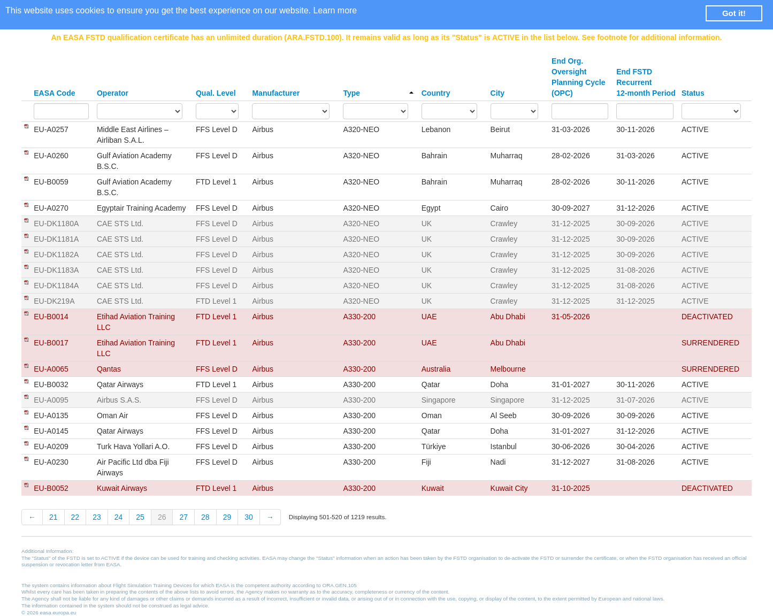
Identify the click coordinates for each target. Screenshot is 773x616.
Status (693, 93)
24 (118, 517)
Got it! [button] (734, 13)
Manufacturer (276, 93)
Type (378, 93)
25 (140, 517)
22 (75, 517)
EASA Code (54, 93)
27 (183, 517)
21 (53, 517)
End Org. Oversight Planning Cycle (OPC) (578, 77)
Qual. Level (216, 93)
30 (248, 517)
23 (97, 517)
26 (162, 517)
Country (436, 93)
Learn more (335, 10)
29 (227, 517)
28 (205, 517)
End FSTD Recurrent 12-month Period (645, 82)
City (497, 93)
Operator (112, 93)
